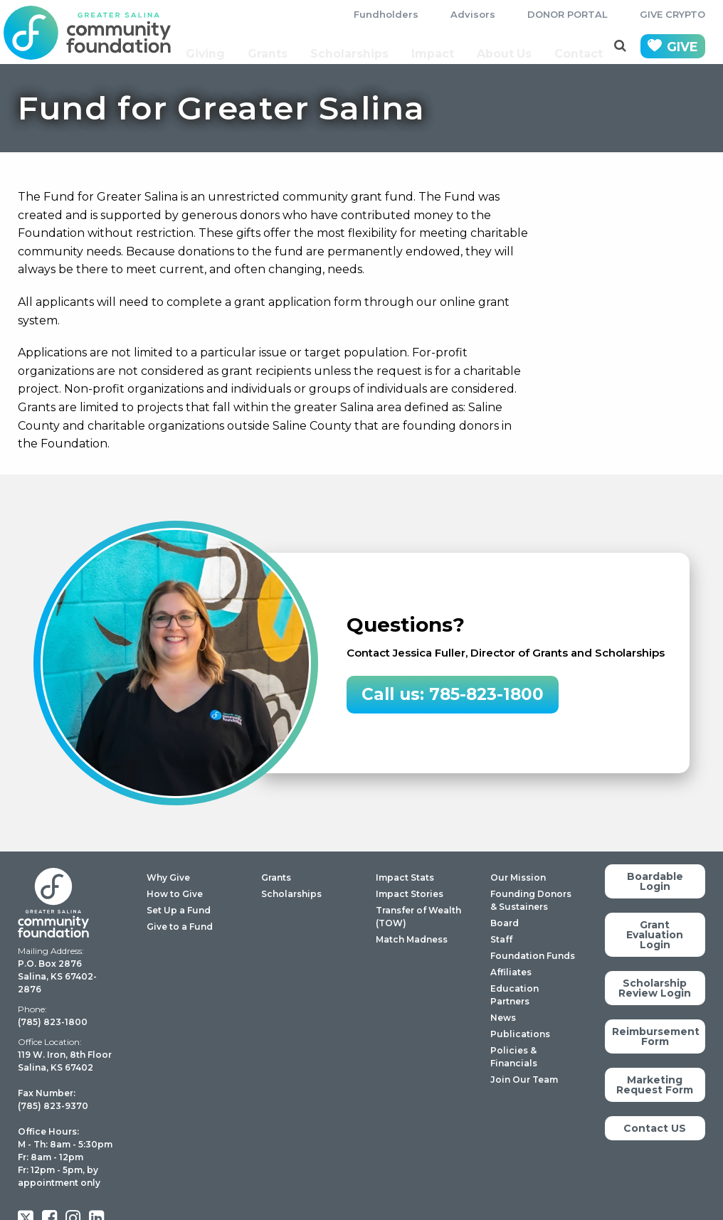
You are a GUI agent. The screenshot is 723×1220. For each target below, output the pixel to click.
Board (504, 923)
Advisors (472, 14)
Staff (501, 939)
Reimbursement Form (656, 1036)
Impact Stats (405, 877)
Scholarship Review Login (654, 988)
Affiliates (511, 972)
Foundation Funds (532, 955)
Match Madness (412, 939)
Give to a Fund (180, 926)
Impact (434, 46)
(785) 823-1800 (53, 1022)
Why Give (168, 877)
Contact (580, 46)
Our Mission (518, 877)
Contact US (654, 1128)
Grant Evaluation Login (654, 934)
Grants (274, 46)
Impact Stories (409, 894)
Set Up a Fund (179, 910)
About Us (505, 46)
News (503, 1017)
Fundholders (386, 14)
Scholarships (354, 46)
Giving (212, 46)
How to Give (175, 894)
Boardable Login (655, 881)
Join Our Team (524, 1079)
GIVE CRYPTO (672, 14)
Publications (520, 1034)
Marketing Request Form (654, 1084)
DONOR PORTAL (567, 14)
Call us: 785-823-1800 (453, 694)
